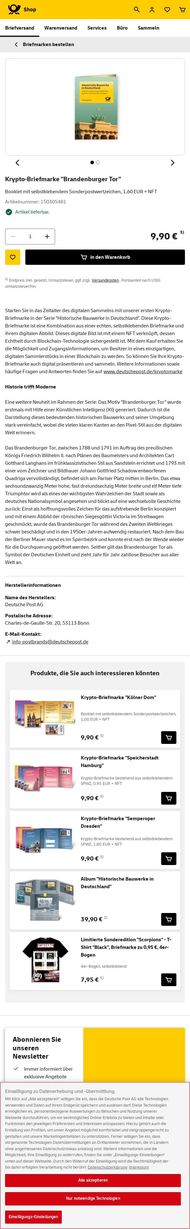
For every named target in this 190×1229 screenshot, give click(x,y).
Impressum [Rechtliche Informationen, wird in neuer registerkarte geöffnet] (139, 1172)
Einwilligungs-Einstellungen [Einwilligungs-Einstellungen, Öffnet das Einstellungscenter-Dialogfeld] (33, 1221)
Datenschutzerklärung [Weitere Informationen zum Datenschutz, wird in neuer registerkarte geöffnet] (107, 1172)
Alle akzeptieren (93, 1184)
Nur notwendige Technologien (93, 1203)
